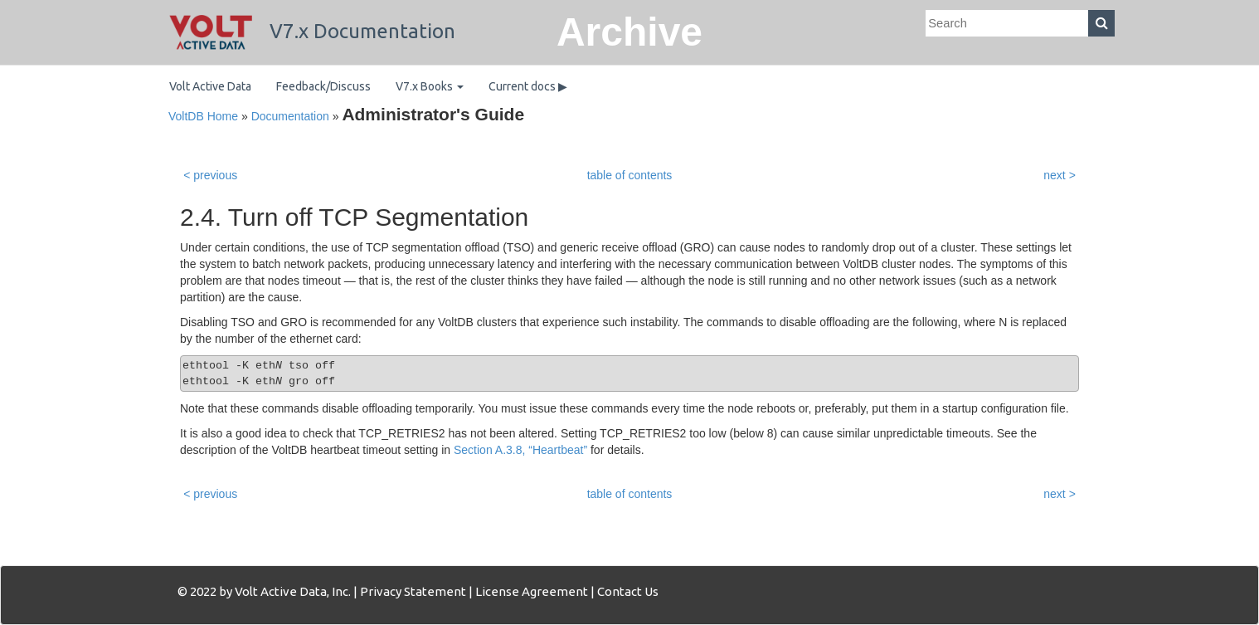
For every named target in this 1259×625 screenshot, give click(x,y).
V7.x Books (430, 86)
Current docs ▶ (528, 86)
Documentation (290, 116)
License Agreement (531, 591)
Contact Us (628, 591)
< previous (210, 175)
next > (1059, 175)
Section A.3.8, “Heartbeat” (520, 450)
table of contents (630, 175)
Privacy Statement (413, 591)
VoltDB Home (203, 116)
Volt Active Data (210, 86)
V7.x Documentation (312, 31)
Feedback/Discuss (323, 86)
